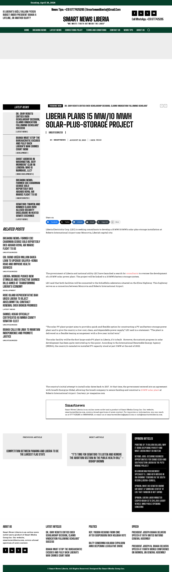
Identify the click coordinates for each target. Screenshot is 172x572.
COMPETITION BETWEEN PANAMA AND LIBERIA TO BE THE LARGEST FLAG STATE (32, 452)
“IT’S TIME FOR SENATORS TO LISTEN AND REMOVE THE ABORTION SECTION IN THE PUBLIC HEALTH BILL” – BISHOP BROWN (97, 458)
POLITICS (92, 539)
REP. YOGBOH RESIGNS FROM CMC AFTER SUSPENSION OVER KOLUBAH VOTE (107, 534)
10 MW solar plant (150, 390)
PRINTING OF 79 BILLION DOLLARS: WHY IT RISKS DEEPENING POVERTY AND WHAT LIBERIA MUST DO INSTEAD (150, 447)
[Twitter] (65, 222)
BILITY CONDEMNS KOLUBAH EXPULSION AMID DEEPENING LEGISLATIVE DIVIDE (107, 544)
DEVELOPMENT (22, 153)
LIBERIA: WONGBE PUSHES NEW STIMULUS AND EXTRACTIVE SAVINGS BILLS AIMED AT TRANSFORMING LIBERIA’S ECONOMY (21, 281)
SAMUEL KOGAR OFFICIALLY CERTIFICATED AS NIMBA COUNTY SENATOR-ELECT (19, 317)
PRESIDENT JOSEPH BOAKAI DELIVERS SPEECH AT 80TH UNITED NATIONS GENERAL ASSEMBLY (149, 535)
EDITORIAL (7, 21)
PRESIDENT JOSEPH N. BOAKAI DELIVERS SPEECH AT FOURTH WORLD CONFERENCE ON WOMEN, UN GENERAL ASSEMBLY (150, 549)
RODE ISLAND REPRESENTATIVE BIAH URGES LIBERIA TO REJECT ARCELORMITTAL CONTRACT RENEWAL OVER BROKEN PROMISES (20, 300)
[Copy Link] (103, 222)
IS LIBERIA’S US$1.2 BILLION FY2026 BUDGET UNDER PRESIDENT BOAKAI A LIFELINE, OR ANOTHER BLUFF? (19, 15)
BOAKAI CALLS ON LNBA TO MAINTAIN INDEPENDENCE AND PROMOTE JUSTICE (21, 333)
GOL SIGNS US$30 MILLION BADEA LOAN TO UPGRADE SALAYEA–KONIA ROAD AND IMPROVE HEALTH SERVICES (20, 262)
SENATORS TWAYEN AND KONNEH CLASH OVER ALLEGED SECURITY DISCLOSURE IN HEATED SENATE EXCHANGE (28, 210)
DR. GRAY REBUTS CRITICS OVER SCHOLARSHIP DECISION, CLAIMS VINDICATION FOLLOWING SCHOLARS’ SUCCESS (28, 121)
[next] (165, 105)
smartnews (60, 140)
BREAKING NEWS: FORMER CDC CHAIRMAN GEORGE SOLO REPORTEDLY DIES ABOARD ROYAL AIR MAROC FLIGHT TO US (28, 187)
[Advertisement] (86, 77)
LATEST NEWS (22, 132)
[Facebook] (52, 222)
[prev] (161, 105)
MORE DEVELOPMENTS (25, 174)
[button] (148, 30)
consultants (132, 273)
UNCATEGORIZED (22, 198)
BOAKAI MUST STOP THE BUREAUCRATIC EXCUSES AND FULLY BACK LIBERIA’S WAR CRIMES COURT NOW (28, 143)
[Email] (90, 222)
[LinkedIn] (78, 222)
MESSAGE (135, 542)
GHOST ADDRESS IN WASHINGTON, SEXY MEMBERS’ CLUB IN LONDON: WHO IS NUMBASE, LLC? (26, 164)
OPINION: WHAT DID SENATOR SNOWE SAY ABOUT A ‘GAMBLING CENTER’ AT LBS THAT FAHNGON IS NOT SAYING (149, 489)
